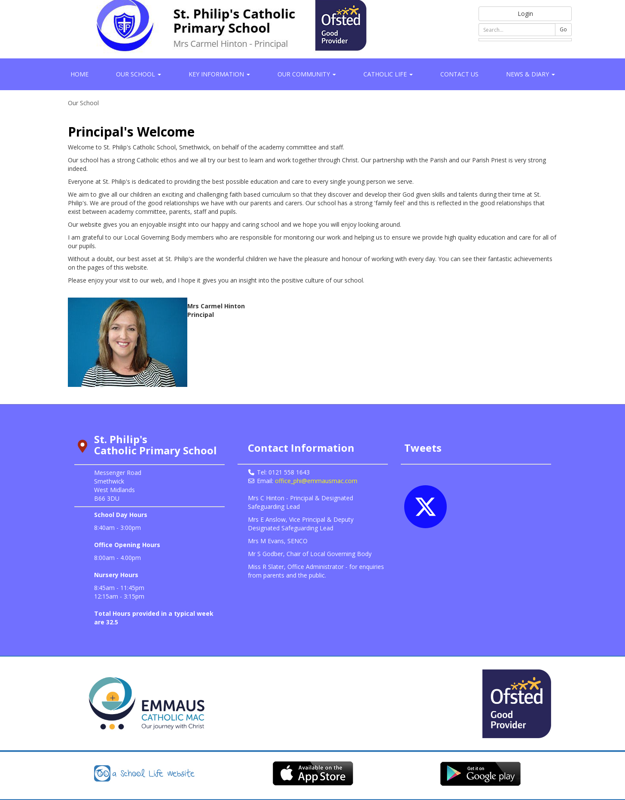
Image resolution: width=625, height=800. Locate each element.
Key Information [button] (219, 74)
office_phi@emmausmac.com (316, 481)
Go (563, 29)
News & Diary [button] (530, 74)
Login (525, 13)
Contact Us (459, 74)
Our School (83, 103)
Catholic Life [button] (388, 74)
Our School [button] (138, 74)
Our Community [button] (306, 74)
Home (79, 74)
